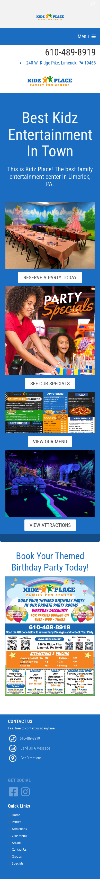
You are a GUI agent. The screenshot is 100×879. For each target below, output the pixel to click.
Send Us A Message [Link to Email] (35, 748)
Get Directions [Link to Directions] (31, 758)
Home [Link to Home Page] (16, 815)
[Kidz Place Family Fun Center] (50, 18)
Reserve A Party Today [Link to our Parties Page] (50, 277)
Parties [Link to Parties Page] (16, 822)
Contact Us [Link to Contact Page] (19, 849)
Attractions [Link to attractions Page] (19, 829)
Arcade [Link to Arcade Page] (17, 843)
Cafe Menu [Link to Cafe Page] (19, 836)
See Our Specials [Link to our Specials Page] (50, 383)
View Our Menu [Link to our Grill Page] (50, 441)
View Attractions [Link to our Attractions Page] (50, 525)
